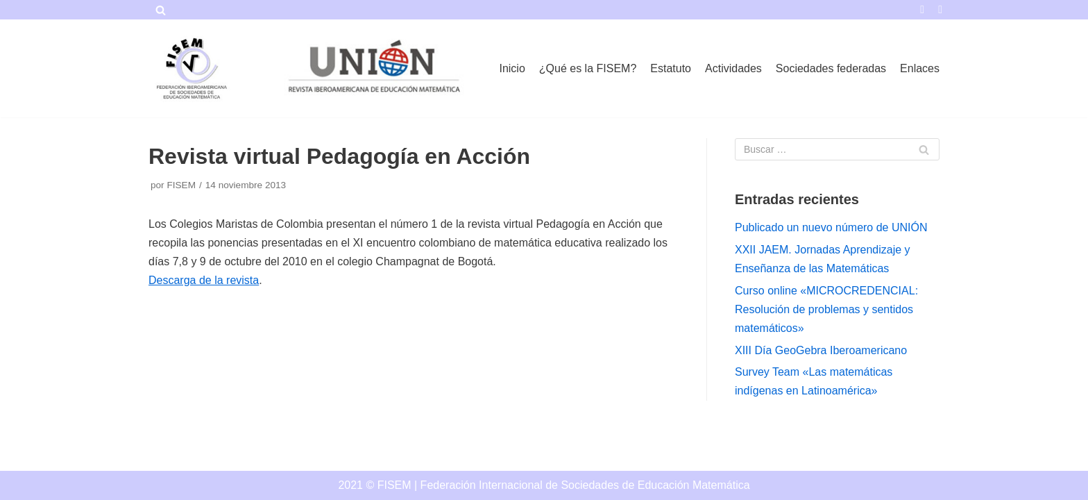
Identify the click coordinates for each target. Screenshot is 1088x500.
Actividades (733, 68)
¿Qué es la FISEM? (588, 68)
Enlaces (920, 68)
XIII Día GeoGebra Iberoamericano (821, 350)
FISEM (181, 185)
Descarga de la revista (203, 280)
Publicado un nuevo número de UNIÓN (831, 227)
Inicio (512, 68)
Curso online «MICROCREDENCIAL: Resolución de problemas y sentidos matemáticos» (826, 309)
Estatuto (670, 68)
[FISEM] (190, 68)
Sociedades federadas (831, 68)
